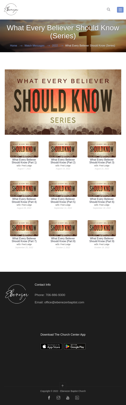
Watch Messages (34, 45)
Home (13, 45)
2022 (55, 45)
